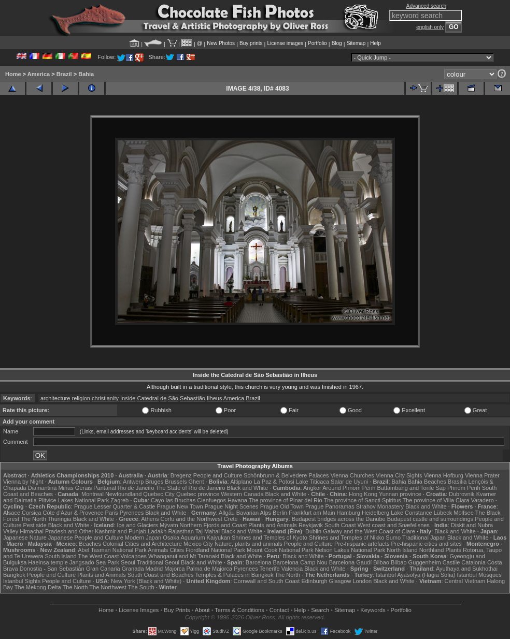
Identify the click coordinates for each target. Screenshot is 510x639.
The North (33, 519)
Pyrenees (132, 513)
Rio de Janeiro (136, 488)
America (38, 74)
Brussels (176, 481)
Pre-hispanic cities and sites (426, 544)
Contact (279, 610)
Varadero (482, 500)
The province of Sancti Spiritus (362, 500)
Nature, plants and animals (248, 544)
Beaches (90, 544)
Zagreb (119, 500)
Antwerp (133, 481)
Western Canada (242, 494)
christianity (105, 398)
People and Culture (217, 475)
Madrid (154, 568)
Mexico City (198, 544)
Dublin (313, 531)
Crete (231, 519)
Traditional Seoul (158, 562)
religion (81, 398)
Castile (451, 562)
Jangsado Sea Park (94, 562)
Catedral (148, 398)
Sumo (393, 537)
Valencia (292, 568)
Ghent (196, 481)
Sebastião (192, 398)
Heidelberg (375, 513)
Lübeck (443, 513)
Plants (453, 550)
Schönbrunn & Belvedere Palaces (286, 475)
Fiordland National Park (215, 550)
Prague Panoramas (330, 506)
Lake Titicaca (312, 481)
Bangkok (14, 575)
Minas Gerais (75, 488)
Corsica (31, 513)
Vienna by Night (23, 481)
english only (430, 27)
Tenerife (270, 568)
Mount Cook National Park (280, 550)
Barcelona (259, 562)
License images (285, 43)
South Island (61, 556)
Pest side (35, 525)
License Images (139, 610)
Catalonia (473, 562)
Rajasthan (181, 531)
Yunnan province (400, 494)
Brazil (64, 74)
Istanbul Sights (21, 581)
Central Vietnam (465, 581)
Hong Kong (363, 494)
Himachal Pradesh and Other (56, 531)
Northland (431, 550)
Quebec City (159, 494)
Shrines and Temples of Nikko (346, 537)
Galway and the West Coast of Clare (369, 531)
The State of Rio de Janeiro (190, 488)
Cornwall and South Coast (267, 581)
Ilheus (214, 398)
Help (375, 43)
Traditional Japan (424, 537)
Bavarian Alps (253, 513)
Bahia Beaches (427, 481)
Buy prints (250, 43)
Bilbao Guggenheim (416, 562)
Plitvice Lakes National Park (73, 500)
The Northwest (107, 587)
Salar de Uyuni (349, 481)
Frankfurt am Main (312, 513)
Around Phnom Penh (348, 488)
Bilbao (381, 562)
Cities (176, 550)
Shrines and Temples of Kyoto (269, 537)
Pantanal (104, 488)
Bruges (154, 481)
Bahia (86, 74)
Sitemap (356, 43)
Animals (158, 550)
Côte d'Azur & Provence (72, 513)
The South (141, 587)
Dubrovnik (462, 494)
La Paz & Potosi (274, 481)
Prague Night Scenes (232, 506)
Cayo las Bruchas (173, 500)
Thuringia (60, 519)
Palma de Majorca (209, 568)
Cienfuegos (211, 500)
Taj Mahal (207, 531)
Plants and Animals (272, 525)
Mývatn (169, 525)
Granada (133, 568)
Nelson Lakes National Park (350, 550)
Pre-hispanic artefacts (361, 544)
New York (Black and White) (146, 581)
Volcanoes (133, 556)
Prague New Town (180, 506)
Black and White (247, 488)
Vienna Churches (352, 475)
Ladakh (157, 531)
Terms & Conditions (239, 610)
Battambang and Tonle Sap (411, 488)
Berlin (280, 513)
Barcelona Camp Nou (300, 562)
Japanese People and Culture (85, 537)
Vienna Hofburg (443, 475)
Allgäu (227, 513)
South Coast (340, 525)
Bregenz (181, 475)
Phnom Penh (463, 488)
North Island (402, 550)
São (173, 398)
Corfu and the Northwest (191, 519)
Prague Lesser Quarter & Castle (114, 506)
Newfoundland (123, 494)
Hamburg (348, 513)
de (163, 398)
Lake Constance (411, 513)
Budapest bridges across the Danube (339, 519)
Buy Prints (177, 610)
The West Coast (98, 556)
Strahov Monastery (380, 506)
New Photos (221, 43)
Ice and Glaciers (137, 525)
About (202, 610)
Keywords (372, 610)
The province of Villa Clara (436, 500)
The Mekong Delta (38, 587)
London (362, 581)
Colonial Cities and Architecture (142, 544)
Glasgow (340, 581)
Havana (237, 500)
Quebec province (197, 494)
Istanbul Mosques (479, 575)
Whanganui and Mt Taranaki (183, 556)
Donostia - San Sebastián (52, 568)
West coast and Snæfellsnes (394, 525)
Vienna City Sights (399, 475)
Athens (150, 519)
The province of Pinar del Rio (285, 500)
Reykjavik (311, 525)
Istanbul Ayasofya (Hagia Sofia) (415, 575)
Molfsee (464, 513)
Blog (337, 43)
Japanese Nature (25, 537)
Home (13, 74)
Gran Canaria (103, 568)
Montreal (92, 494)
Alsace (11, 513)
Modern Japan (143, 537)
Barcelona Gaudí (350, 562)
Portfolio (317, 43)
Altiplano (241, 481)
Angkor (312, 488)
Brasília (457, 481)
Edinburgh (314, 581)
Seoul (128, 562)
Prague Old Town (282, 506)
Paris (111, 513)
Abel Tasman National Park (112, 550)
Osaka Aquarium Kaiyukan (196, 537)
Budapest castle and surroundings (430, 519)
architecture (55, 398)
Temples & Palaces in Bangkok (234, 575)
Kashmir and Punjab (120, 531)
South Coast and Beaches (161, 575)
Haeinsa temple (47, 562)
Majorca (174, 568)
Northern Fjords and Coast (213, 525)
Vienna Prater (482, 475)
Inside (127, 398)
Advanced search (426, 6)
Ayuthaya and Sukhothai (467, 568)
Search (320, 610)
